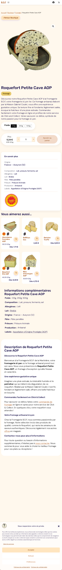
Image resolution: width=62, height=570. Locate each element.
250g (21, 126)
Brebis (13, 311)
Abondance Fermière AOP (7, 240)
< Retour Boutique (10, 18)
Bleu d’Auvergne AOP (28, 274)
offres (7, 431)
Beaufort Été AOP (6, 273)
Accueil (3, 13)
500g (28, 126)
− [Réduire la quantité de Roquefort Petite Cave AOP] (18, 139)
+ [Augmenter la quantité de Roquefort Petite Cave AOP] (33, 139)
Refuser (31, 556)
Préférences (31, 562)
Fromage (18, 13)
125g (13, 126)
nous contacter (42, 443)
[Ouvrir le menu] (8, 2)
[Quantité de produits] (26, 139)
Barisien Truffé (47, 239)
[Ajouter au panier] (16, 239)
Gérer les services (8, 544)
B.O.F (3, 2)
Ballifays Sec (26, 239)
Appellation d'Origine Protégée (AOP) (30, 332)
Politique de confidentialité (22, 567)
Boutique (11, 13)
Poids (7, 125)
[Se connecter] (53, 2)
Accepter (31, 550)
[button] (59, 526)
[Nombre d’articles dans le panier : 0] (59, 2)
